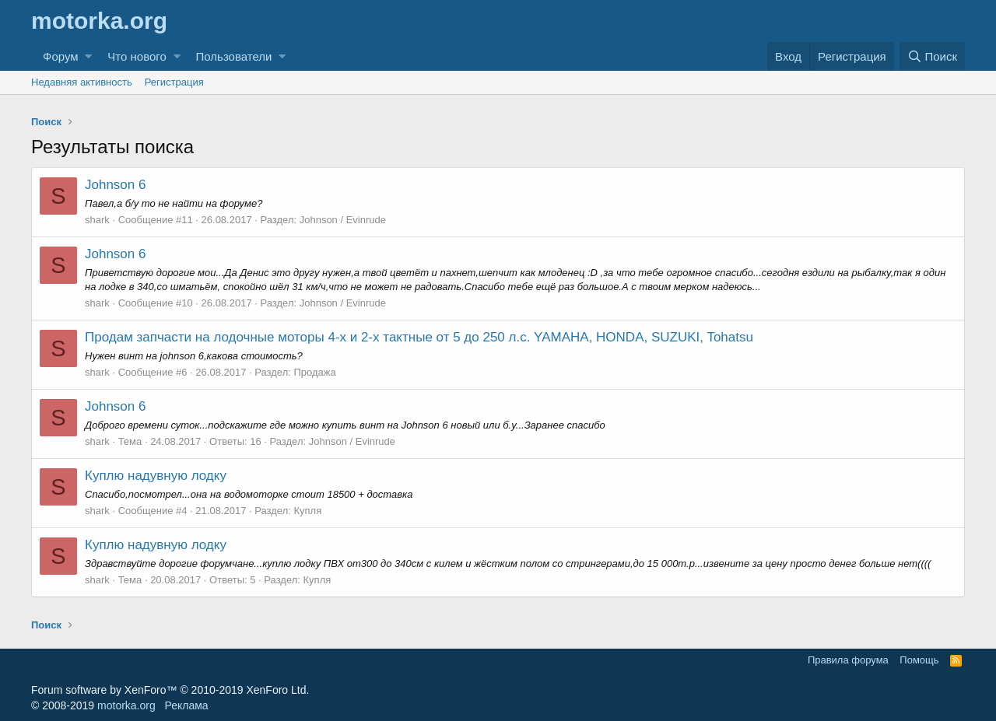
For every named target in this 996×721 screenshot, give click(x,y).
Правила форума (848, 660)
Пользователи (234, 56)
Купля (307, 510)
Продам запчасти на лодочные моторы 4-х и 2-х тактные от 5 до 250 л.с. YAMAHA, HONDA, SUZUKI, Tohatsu (419, 337)
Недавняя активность (81, 82)
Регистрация (174, 82)
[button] (88, 56)
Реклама (186, 705)
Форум (61, 56)
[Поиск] (932, 56)
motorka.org (126, 705)
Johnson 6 (115, 184)
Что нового (136, 56)
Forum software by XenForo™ (170, 690)
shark (97, 220)
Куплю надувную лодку (155, 475)
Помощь (919, 660)
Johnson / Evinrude (343, 220)
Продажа (314, 372)
